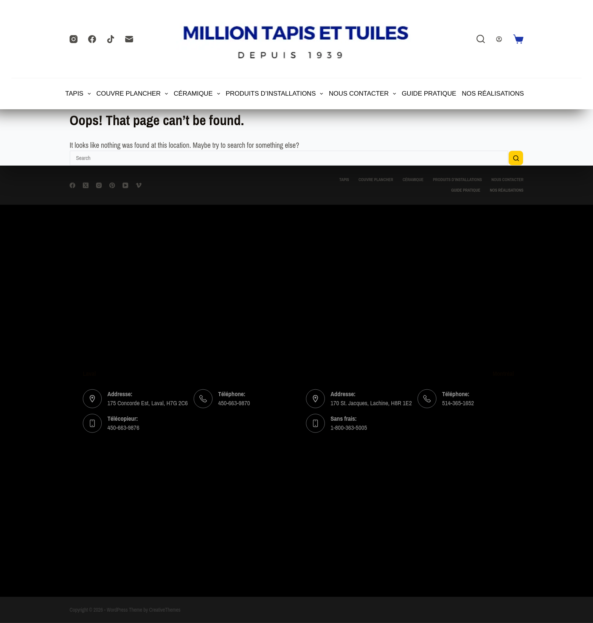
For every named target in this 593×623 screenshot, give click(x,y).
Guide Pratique (429, 93)
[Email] (129, 39)
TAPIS (78, 93)
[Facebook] (92, 39)
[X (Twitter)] (85, 185)
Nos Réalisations (493, 93)
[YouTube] (125, 185)
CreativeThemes (164, 610)
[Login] (499, 39)
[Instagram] (74, 39)
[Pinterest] (112, 185)
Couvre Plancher (132, 93)
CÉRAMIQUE (197, 93)
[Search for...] (289, 158)
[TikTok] (111, 39)
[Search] (481, 39)
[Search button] (515, 158)
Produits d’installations (275, 93)
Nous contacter (363, 93)
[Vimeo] (138, 185)
